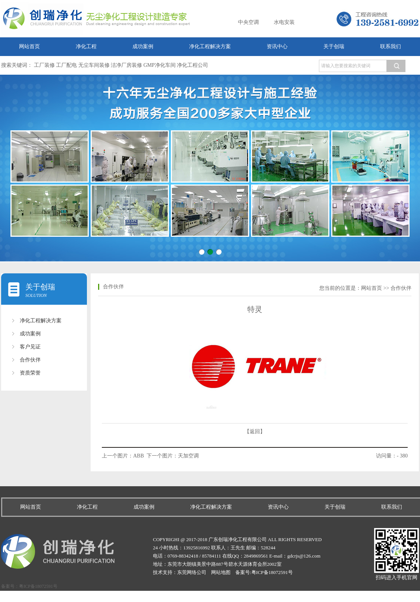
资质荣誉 (30, 373)
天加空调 (188, 456)
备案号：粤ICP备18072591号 (29, 586)
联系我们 (390, 46)
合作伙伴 (30, 360)
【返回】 (254, 431)
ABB (138, 456)
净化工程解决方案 (210, 46)
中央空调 (248, 22)
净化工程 (86, 46)
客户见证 (30, 347)
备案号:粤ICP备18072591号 (264, 572)
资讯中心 (277, 46)
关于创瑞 (333, 46)
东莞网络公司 (191, 572)
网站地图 (221, 572)
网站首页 (29, 46)
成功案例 (142, 46)
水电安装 (284, 22)
